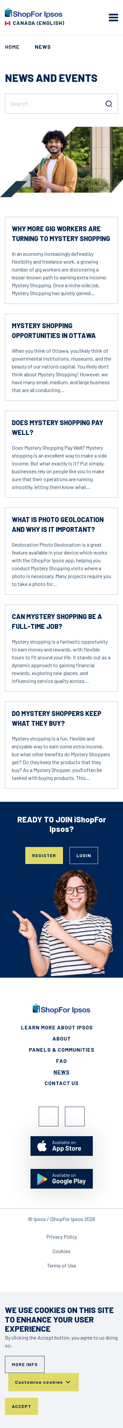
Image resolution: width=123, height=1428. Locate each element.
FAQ (61, 1061)
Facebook (48, 1116)
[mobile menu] (113, 17)
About (61, 1038)
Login (83, 855)
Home (12, 47)
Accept (21, 1406)
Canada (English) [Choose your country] (38, 23)
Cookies (61, 1251)
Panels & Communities (61, 1049)
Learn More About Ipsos (57, 1027)
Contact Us (62, 1083)
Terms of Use (61, 1265)
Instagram (75, 1116)
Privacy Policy (61, 1236)
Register (44, 855)
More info (25, 1364)
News (61, 1072)
